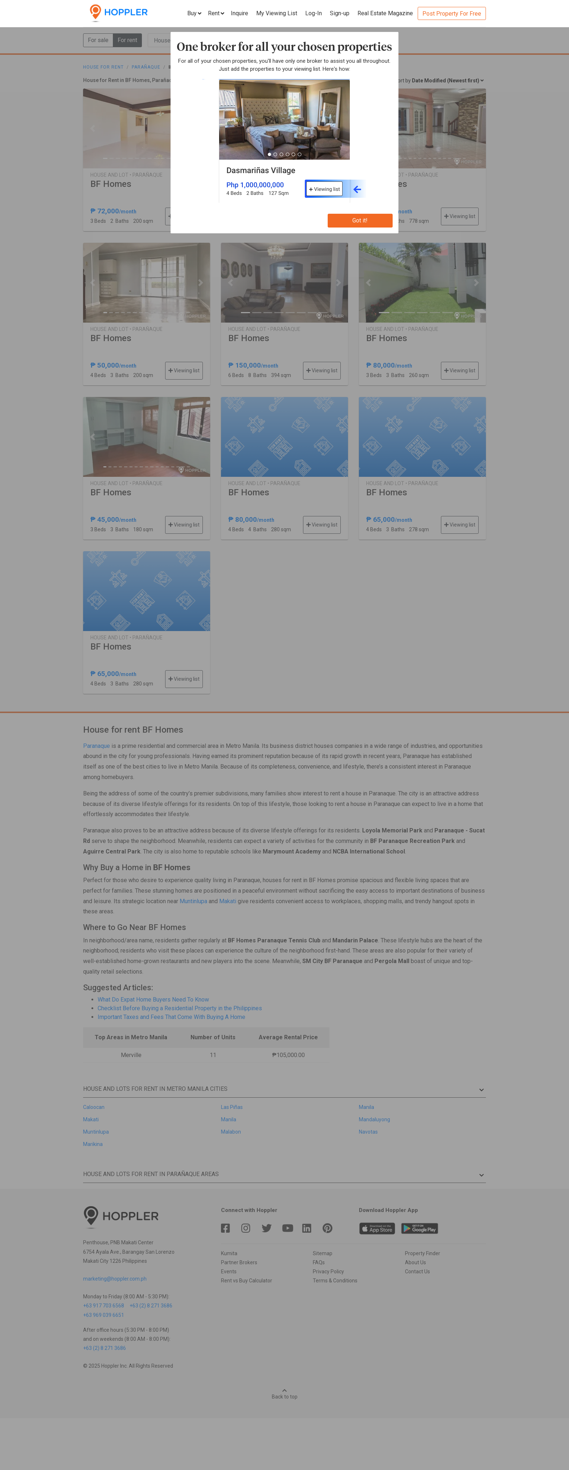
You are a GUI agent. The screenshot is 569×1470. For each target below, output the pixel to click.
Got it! (360, 220)
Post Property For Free (451, 13)
